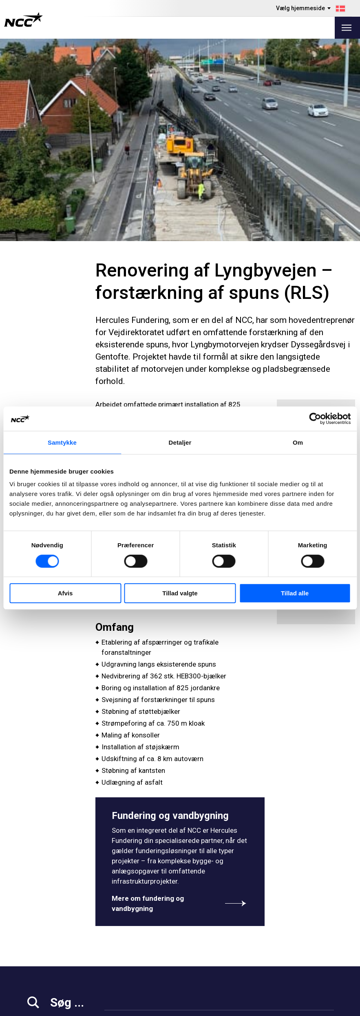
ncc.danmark (310, 926)
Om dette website (308, 1007)
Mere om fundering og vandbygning (180, 701)
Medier (36, 927)
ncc (296, 937)
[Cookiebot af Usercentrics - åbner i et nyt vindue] (315, 419)
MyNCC (198, 948)
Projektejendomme (133, 937)
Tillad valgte (179, 593)
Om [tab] (298, 442)
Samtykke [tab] (62, 442)
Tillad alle (295, 593)
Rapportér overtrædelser (224, 927)
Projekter (119, 948)
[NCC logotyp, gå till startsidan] (23, 20)
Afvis (65, 593)
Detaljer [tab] (180, 442)
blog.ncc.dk (204, 958)
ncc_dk (301, 947)
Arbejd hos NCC (49, 948)
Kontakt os (121, 968)
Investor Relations (53, 937)
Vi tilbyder (120, 927)
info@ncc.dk (46, 901)
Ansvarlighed (45, 958)
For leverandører (51, 968)
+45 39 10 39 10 (51, 891)
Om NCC (117, 958)
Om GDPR (201, 937)
